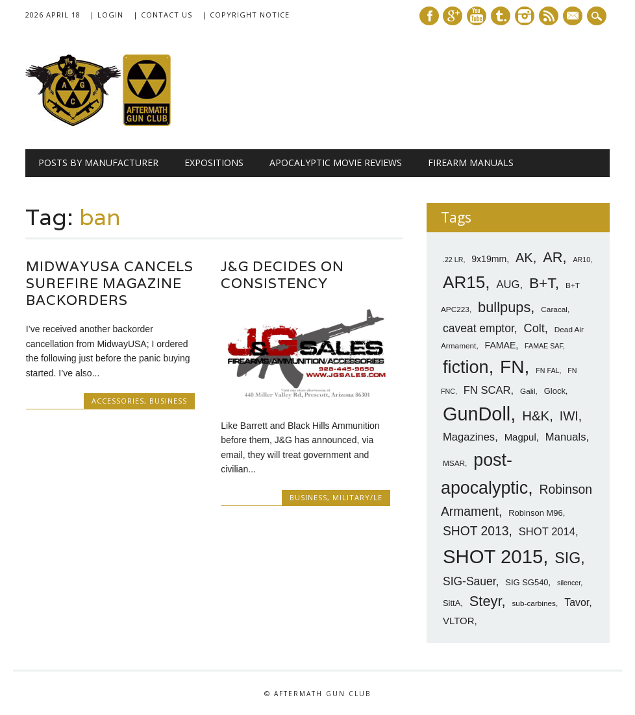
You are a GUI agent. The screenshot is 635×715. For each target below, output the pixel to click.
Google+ (452, 15)
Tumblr (500, 15)
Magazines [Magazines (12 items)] (469, 437)
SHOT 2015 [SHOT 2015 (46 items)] (493, 556)
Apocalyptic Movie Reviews (335, 162)
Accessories (118, 401)
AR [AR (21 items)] (552, 257)
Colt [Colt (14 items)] (534, 328)
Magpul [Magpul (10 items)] (520, 436)
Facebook (429, 15)
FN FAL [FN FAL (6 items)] (547, 370)
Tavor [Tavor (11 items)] (576, 602)
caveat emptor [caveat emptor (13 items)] (478, 328)
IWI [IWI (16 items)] (569, 416)
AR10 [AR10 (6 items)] (581, 259)
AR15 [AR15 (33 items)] (464, 282)
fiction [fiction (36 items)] (466, 367)
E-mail (574, 16)
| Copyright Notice (246, 14)
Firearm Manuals (471, 162)
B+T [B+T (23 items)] (542, 282)
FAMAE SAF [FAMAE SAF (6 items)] (544, 346)
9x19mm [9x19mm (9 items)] (488, 259)
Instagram (524, 15)
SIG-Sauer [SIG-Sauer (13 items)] (469, 581)
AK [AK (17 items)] (524, 257)
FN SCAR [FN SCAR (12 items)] (487, 390)
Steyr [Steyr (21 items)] (485, 601)
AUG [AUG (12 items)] (507, 284)
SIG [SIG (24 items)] (567, 558)
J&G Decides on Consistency (282, 275)
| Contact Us (162, 14)
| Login (106, 14)
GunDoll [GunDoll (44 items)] (476, 414)
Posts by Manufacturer (98, 162)
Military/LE (357, 497)
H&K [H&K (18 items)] (535, 415)
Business (168, 401)
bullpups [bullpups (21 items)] (504, 307)
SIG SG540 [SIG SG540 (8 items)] (526, 582)
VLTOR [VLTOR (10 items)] (459, 620)
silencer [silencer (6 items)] (568, 583)
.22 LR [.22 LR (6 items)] (453, 259)
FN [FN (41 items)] (512, 366)
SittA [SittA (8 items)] (451, 603)
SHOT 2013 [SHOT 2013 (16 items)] (476, 531)
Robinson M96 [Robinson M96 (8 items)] (535, 513)
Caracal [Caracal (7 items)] (554, 309)
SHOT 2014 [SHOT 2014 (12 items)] (547, 532)
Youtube (476, 15)
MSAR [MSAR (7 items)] (454, 463)
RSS (548, 15)
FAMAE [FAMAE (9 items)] (500, 345)
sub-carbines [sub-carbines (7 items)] (534, 603)
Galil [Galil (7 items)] (528, 391)
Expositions (213, 162)
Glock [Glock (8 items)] (555, 391)
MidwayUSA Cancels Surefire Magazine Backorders (109, 283)
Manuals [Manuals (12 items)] (565, 437)
